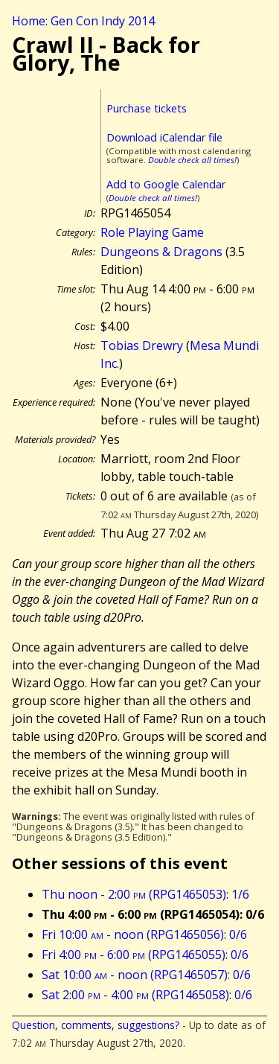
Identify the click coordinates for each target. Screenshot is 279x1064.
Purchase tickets (146, 108)
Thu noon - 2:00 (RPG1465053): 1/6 (145, 894)
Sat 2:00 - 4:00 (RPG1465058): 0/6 (147, 995)
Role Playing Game (152, 232)
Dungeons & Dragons (161, 251)
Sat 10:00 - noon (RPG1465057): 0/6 (146, 974)
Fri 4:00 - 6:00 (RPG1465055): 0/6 (145, 954)
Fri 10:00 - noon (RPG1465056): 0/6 (144, 934)
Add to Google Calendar (165, 184)
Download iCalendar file (164, 137)
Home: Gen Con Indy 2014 (83, 21)
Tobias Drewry (141, 345)
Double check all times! (192, 159)
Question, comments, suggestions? (95, 1025)
